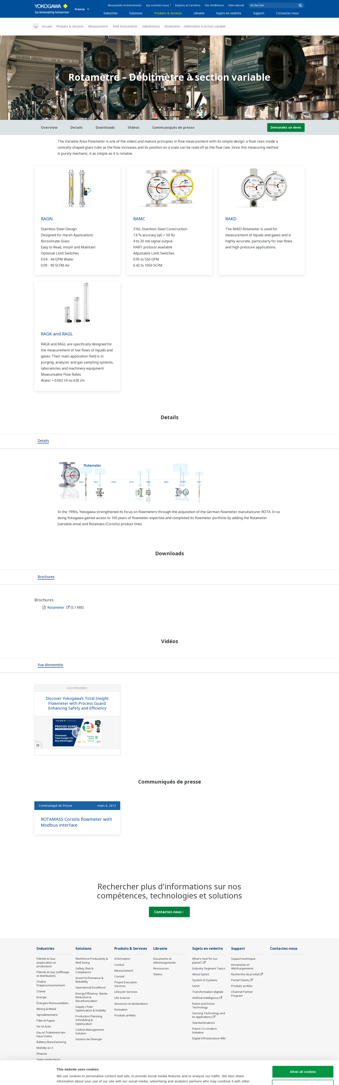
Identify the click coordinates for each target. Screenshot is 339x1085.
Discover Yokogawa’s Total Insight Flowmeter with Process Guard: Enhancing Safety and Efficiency (77, 703)
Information (122, 959)
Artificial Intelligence (205, 998)
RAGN (47, 219)
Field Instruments (125, 26)
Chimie (41, 991)
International (236, 5)
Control (119, 965)
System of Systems (204, 980)
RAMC (139, 219)
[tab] (43, 441)
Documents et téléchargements (164, 960)
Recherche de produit (245, 974)
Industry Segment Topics (208, 968)
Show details (227, 1076)
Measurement (98, 26)
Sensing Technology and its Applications (208, 1015)
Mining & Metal (46, 1009)
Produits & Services (168, 13)
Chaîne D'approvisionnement (51, 983)
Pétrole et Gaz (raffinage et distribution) (53, 974)
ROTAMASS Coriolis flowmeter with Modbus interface (76, 822)
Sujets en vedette (228, 13)
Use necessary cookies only (303, 1062)
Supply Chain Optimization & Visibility (90, 1008)
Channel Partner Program (242, 993)
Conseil (119, 976)
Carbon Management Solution (89, 1031)
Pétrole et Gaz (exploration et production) (46, 962)
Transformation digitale (207, 992)
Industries (111, 13)
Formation (121, 1009)
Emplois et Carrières (187, 5)
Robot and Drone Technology (203, 1005)
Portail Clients (240, 980)
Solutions (135, 13)
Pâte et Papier (46, 1020)
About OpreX (200, 974)
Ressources (161, 968)
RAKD (230, 219)
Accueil (47, 26)
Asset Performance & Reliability (89, 980)
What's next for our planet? (204, 960)
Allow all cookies (303, 1048)
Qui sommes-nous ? (158, 5)
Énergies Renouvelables (53, 1003)
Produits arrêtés (125, 1015)
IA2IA (196, 986)
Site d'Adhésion (214, 5)
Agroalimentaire (47, 1015)
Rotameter (58, 607)
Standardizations (203, 1023)
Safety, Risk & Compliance (84, 970)
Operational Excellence (90, 987)
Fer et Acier (44, 1026)
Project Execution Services (125, 984)
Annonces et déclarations (131, 1004)
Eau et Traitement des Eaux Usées (51, 1034)
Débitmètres (151, 26)
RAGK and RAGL (57, 334)
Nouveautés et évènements (125, 5)
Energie (42, 997)
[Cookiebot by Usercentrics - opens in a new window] (28, 1076)
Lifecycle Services (126, 992)
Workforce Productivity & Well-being (91, 960)
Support (258, 13)
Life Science (122, 998)
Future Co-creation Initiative (204, 1030)
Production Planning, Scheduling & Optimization (89, 1019)
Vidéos (157, 974)
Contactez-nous (287, 13)
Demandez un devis (286, 127)
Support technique (243, 959)
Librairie (199, 13)
